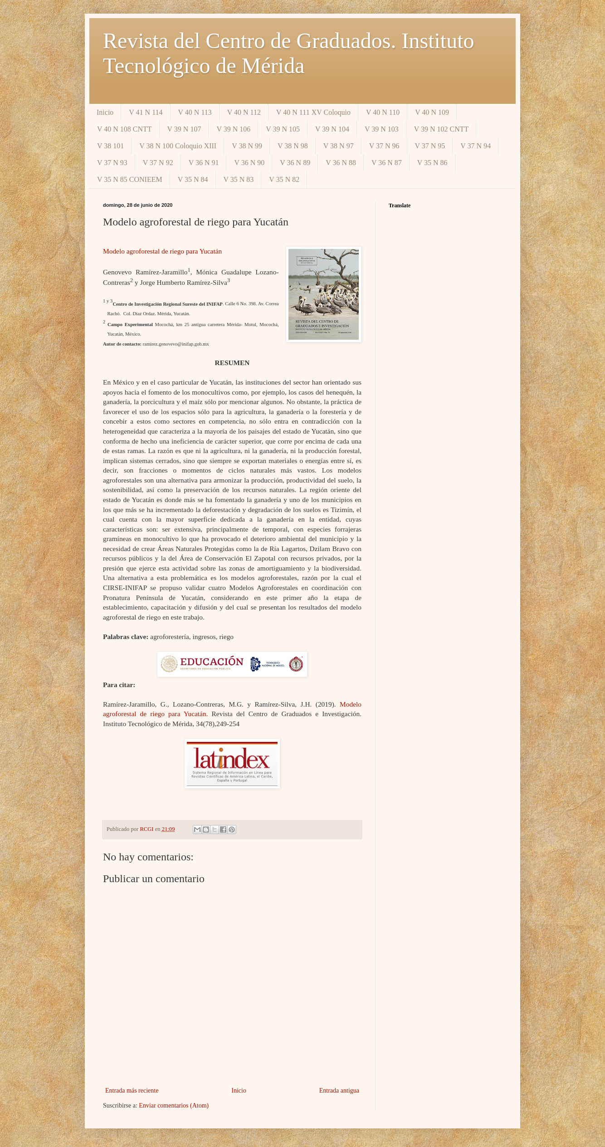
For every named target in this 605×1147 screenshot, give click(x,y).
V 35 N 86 (432, 162)
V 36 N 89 (295, 162)
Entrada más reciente (131, 1090)
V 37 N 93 (112, 162)
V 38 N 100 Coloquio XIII (177, 146)
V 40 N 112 (244, 112)
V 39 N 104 (332, 129)
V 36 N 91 (204, 162)
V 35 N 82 (284, 179)
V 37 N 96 (384, 146)
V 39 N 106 (233, 129)
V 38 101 (110, 146)
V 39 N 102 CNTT (441, 129)
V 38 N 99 (247, 146)
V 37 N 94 (475, 146)
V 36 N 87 (386, 162)
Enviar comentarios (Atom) (174, 1105)
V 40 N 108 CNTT (124, 129)
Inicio (105, 112)
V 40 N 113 (195, 112)
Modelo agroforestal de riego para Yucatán (162, 251)
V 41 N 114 (145, 112)
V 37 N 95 (430, 146)
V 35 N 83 (239, 179)
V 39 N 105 (283, 129)
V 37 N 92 (158, 162)
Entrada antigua (339, 1090)
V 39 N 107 (184, 129)
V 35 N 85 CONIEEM (129, 179)
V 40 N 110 (383, 112)
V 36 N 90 (249, 162)
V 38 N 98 (293, 146)
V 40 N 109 (432, 112)
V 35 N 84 (193, 179)
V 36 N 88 (341, 162)
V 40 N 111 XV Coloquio (313, 112)
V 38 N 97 (338, 146)
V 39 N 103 (382, 129)
